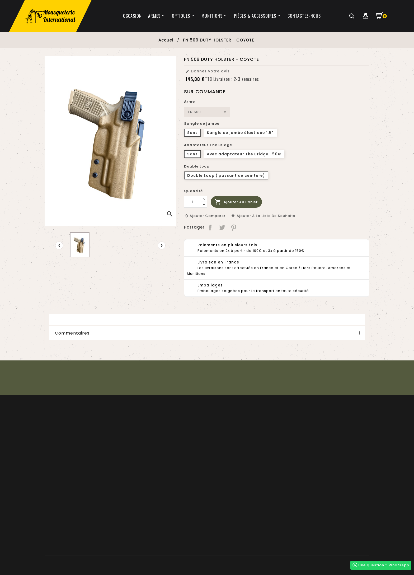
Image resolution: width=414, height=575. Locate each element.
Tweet (222, 227)
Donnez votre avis (207, 71)
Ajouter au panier (236, 202)
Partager (211, 227)
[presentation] (59, 245)
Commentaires (72, 333)
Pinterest (234, 227)
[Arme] (207, 112)
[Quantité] (192, 202)
